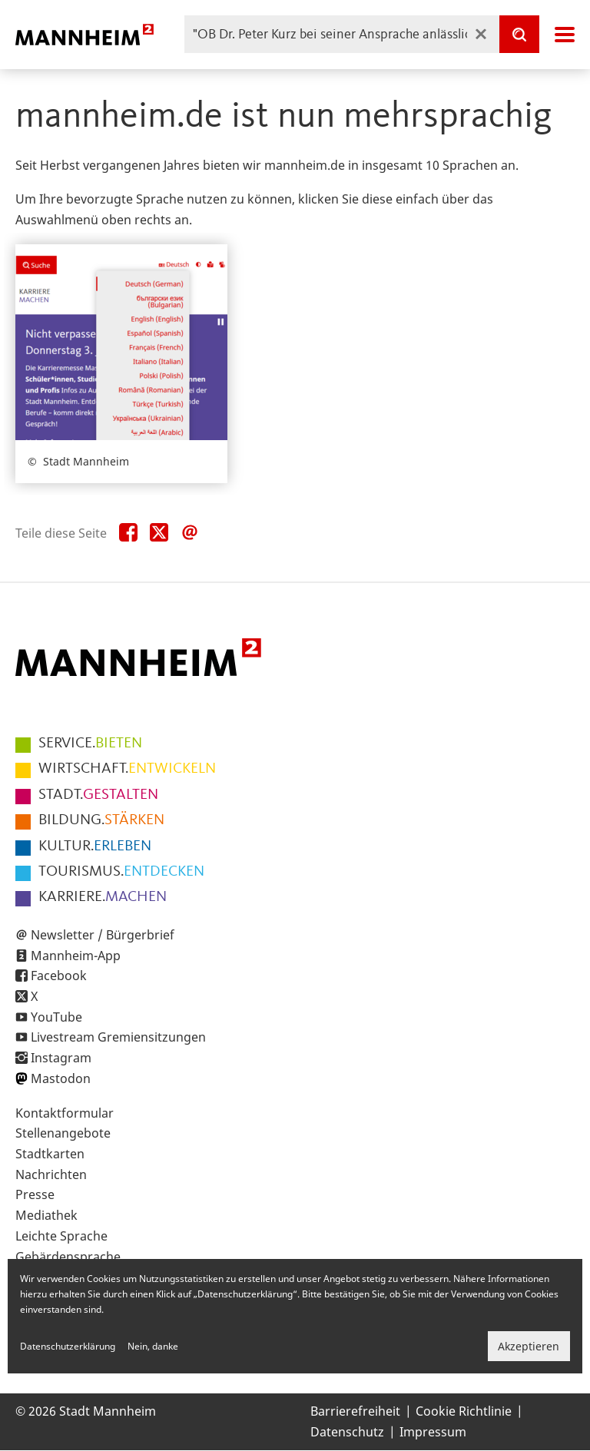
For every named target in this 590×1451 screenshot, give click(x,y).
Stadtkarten (50, 1153)
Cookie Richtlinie (464, 1411)
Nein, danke (153, 1346)
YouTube (56, 1017)
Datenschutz (347, 1431)
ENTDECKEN (121, 872)
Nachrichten (51, 1174)
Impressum (432, 1431)
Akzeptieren (528, 1346)
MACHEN (102, 897)
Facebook (59, 975)
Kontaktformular (64, 1113)
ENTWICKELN (127, 769)
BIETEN (90, 743)
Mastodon (61, 1078)
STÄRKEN (101, 820)
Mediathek (46, 1215)
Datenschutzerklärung (67, 1346)
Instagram (61, 1057)
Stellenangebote (63, 1133)
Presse (35, 1194)
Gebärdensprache (68, 1256)
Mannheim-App (76, 955)
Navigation (565, 34)
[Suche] (519, 34)
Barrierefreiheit (355, 1411)
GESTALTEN (98, 795)
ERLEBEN (94, 846)
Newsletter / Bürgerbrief (102, 934)
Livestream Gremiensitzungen (118, 1037)
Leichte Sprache (61, 1235)
